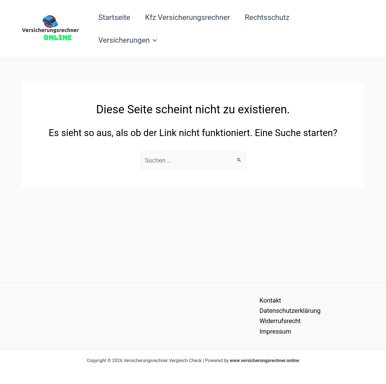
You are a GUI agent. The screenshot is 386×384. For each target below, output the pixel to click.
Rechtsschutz (267, 17)
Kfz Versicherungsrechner (187, 17)
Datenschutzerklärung (289, 310)
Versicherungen (127, 40)
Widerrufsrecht (280, 321)
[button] (153, 40)
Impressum (275, 331)
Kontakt (270, 300)
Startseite (114, 17)
